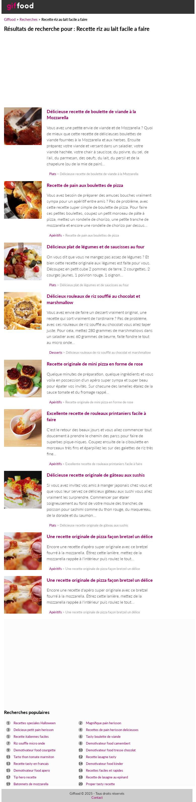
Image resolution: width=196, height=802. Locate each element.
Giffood (10, 19)
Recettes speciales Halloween (35, 723)
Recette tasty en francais (31, 764)
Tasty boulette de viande (103, 737)
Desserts (55, 352)
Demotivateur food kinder (104, 764)
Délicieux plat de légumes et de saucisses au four (95, 246)
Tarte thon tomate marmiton (34, 757)
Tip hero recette (25, 777)
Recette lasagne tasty (101, 757)
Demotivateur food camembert (108, 743)
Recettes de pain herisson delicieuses (112, 730)
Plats (52, 174)
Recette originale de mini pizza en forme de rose (95, 364)
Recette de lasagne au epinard (107, 777)
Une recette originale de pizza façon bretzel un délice (100, 536)
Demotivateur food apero (32, 770)
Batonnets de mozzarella (31, 784)
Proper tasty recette (100, 784)
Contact (97, 797)
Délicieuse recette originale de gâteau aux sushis (96, 475)
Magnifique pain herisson (103, 723)
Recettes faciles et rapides (104, 770)
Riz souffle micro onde (29, 743)
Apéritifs (55, 235)
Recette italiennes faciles (31, 737)
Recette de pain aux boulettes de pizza (85, 185)
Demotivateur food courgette (35, 750)
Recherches (28, 19)
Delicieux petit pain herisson (34, 730)
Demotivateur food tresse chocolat (111, 750)
